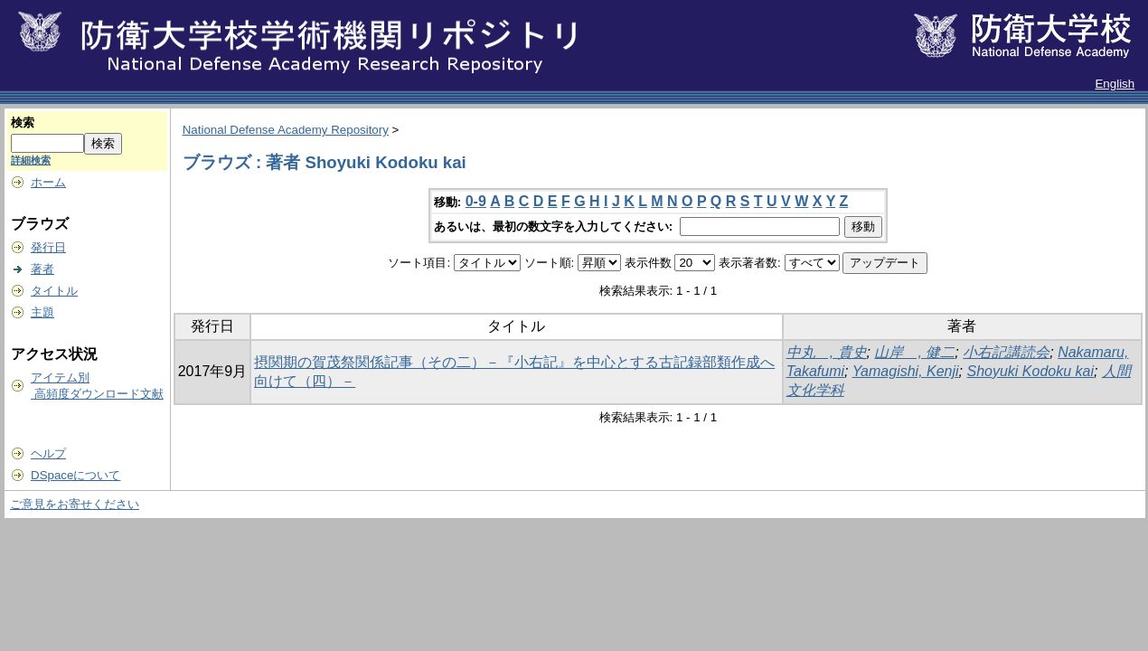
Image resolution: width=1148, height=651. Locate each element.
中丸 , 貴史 (826, 352)
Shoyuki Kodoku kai (1031, 371)
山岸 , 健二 (914, 352)
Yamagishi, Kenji (905, 371)
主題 (42, 312)
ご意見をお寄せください (74, 504)
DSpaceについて (75, 475)
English (1114, 83)
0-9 (476, 201)
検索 (22, 122)
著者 (42, 269)
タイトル (54, 290)
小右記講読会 (1006, 352)
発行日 (48, 247)
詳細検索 (31, 160)
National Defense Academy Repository (286, 130)
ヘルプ (48, 453)
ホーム (48, 182)
